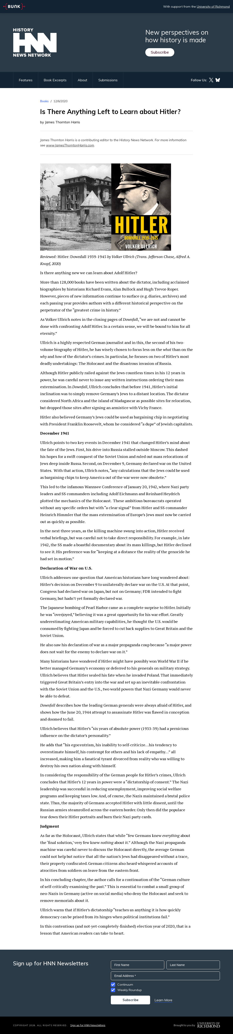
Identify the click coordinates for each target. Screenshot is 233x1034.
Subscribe (160, 52)
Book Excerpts (55, 80)
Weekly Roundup (129, 990)
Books (44, 101)
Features (26, 80)
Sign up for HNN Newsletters (87, 1025)
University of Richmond (213, 7)
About (82, 80)
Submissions (108, 80)
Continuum (125, 984)
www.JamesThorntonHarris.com (70, 145)
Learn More (163, 1000)
